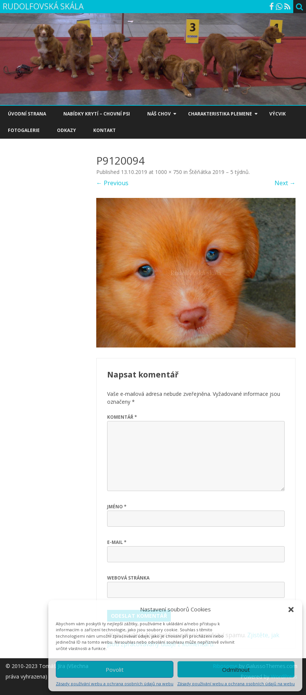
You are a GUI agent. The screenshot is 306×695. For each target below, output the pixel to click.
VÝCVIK (277, 114)
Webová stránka (128, 578)
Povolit (115, 669)
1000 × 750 (168, 171)
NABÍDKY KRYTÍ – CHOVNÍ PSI (96, 114)
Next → (285, 183)
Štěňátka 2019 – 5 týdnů (219, 171)
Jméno (117, 506)
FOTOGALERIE (24, 130)
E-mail (117, 542)
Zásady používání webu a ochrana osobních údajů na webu (114, 684)
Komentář (122, 417)
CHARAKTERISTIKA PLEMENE (220, 114)
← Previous (112, 183)
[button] (291, 609)
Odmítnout (236, 669)
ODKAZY (66, 130)
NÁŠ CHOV (159, 114)
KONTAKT (104, 130)
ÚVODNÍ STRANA (27, 114)
